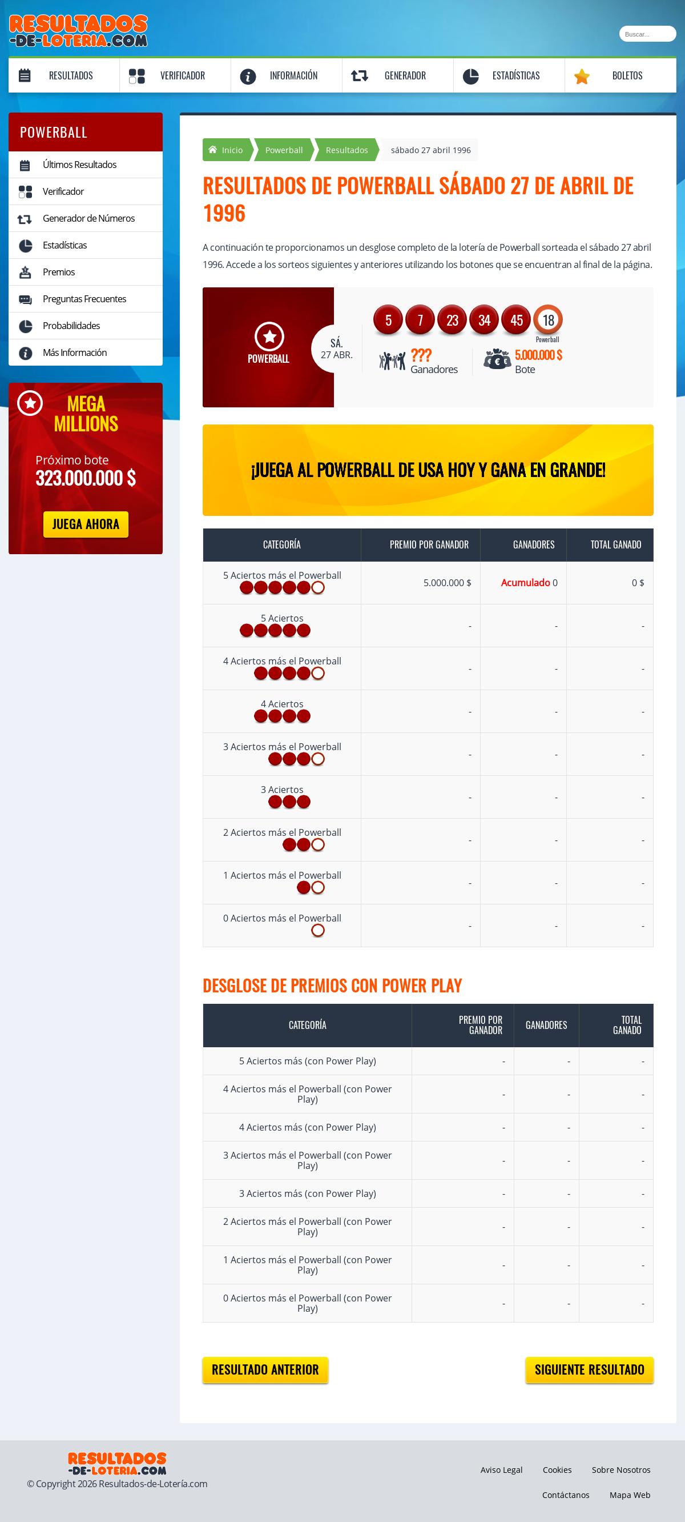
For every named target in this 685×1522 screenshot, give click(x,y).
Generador (405, 76)
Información (293, 76)
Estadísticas (516, 76)
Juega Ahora (86, 524)
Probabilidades (71, 325)
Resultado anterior (265, 1369)
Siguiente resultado (589, 1369)
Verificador (182, 76)
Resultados (71, 76)
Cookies (557, 1469)
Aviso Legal (502, 1469)
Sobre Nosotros (621, 1469)
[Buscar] (647, 34)
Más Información (75, 352)
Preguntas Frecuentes (84, 299)
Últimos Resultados (79, 164)
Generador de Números (89, 218)
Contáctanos (566, 1494)
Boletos (628, 76)
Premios (59, 272)
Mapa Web (630, 1494)
